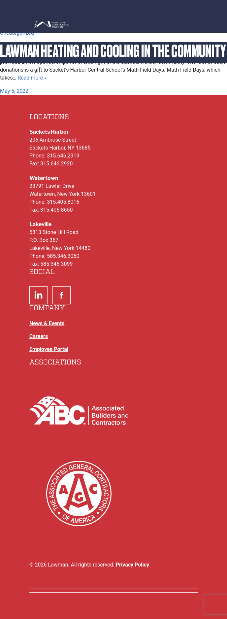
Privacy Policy (132, 565)
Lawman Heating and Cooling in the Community (113, 51)
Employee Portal (48, 349)
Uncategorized (17, 33)
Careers (38, 336)
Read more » (32, 78)
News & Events (46, 323)
